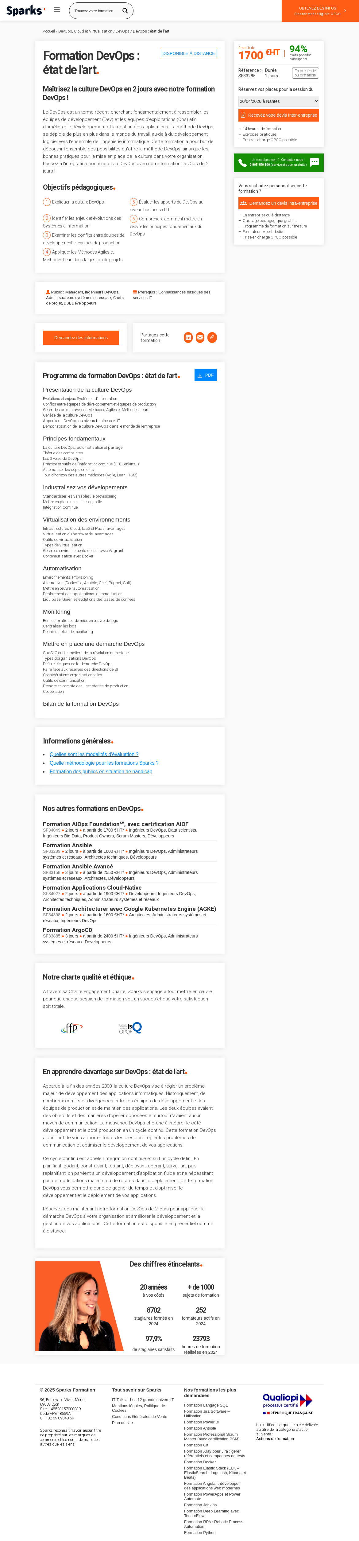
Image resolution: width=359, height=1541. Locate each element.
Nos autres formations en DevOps (92, 809)
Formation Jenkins (200, 1505)
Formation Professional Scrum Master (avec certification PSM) (212, 1436)
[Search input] (95, 10)
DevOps (122, 31)
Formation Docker (200, 1462)
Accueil (49, 31)
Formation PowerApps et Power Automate (212, 1496)
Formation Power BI (201, 1422)
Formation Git (196, 1445)
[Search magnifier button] (125, 11)
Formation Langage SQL (206, 1405)
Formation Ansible (200, 1428)
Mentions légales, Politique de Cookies (138, 1408)
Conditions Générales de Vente (139, 1416)
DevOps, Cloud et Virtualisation (85, 31)
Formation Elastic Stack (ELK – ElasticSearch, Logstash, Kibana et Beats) (215, 1473)
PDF (206, 375)
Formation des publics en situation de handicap (101, 771)
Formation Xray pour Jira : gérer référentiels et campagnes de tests (214, 1453)
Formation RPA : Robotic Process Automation (213, 1524)
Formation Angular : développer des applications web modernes (212, 1485)
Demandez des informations (81, 337)
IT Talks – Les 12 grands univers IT (143, 1399)
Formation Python (200, 1532)
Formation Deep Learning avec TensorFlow (211, 1513)
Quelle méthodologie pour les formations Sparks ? (104, 763)
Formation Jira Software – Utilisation (207, 1413)
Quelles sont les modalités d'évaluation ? (94, 754)
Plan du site (122, 1422)
